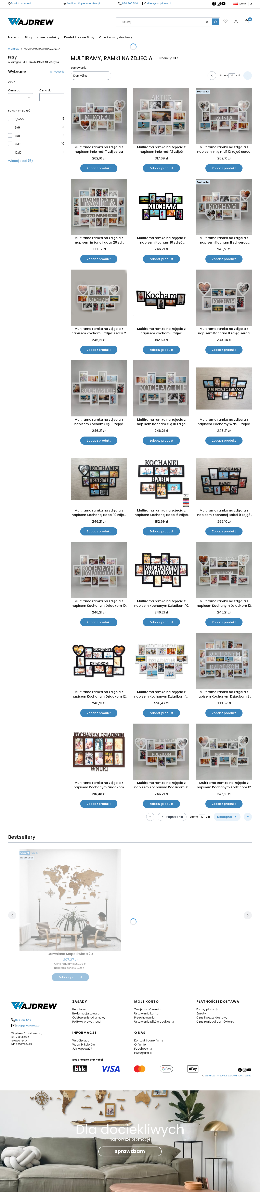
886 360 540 (130, 3)
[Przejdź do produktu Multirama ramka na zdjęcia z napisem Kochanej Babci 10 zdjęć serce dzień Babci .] (99, 479)
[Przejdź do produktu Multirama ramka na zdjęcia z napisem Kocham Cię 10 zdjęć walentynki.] (99, 388)
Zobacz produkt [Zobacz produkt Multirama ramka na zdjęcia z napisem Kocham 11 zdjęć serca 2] (99, 350)
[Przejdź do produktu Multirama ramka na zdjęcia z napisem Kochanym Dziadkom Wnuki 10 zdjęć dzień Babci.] (99, 752)
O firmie (140, 1044)
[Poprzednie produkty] (172, 817)
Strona (223, 75)
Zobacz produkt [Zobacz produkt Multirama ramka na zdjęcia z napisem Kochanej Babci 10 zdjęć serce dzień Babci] (99, 531)
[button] (215, 21)
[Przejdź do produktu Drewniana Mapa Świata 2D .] (70, 900)
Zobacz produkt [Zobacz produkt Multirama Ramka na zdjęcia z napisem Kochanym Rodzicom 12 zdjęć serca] (224, 804)
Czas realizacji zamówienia (215, 1022)
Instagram (142, 1053)
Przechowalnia (144, 1017)
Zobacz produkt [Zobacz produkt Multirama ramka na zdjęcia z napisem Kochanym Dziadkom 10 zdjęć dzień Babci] (99, 622)
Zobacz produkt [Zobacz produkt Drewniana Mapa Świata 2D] (70, 977)
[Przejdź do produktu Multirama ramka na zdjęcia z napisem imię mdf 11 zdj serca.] (99, 116)
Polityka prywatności (86, 1022)
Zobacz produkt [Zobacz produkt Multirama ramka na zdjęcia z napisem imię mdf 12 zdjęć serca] (224, 168)
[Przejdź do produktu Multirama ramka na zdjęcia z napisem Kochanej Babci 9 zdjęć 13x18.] (224, 479)
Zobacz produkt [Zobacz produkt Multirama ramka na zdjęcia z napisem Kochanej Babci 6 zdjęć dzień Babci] (161, 531)
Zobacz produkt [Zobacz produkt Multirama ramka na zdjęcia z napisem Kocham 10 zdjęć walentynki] (161, 259)
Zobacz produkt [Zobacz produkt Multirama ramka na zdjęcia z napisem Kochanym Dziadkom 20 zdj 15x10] (224, 713)
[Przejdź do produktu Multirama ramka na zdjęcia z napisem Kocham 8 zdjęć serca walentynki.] (224, 298)
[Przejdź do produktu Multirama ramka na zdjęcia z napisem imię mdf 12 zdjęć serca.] (224, 116)
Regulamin (79, 1009)
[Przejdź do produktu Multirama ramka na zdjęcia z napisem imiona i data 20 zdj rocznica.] (99, 207)
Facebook (141, 1049)
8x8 (17, 136)
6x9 (17, 128)
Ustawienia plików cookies (152, 1022)
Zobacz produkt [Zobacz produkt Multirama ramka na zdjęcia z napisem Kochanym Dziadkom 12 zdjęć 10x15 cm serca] (224, 622)
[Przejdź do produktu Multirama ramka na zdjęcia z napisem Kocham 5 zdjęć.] (161, 297)
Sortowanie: (79, 68)
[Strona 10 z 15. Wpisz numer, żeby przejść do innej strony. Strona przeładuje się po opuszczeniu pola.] (232, 75)
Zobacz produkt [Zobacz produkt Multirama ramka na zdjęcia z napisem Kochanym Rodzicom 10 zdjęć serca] (161, 804)
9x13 (18, 144)
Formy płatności (207, 1009)
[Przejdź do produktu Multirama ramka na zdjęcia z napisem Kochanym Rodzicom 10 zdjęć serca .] (161, 752)
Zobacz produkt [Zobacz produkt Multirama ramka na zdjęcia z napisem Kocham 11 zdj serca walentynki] (224, 259)
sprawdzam (130, 1151)
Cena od (14, 90)
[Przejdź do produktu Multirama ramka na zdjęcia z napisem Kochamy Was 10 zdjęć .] (224, 388)
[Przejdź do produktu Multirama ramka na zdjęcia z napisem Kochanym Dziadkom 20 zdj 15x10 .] (224, 661)
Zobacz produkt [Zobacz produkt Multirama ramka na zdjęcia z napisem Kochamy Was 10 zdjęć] (224, 441)
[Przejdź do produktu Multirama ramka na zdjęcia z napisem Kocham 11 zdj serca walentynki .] (224, 207)
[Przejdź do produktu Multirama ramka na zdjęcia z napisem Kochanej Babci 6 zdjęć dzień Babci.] (161, 479)
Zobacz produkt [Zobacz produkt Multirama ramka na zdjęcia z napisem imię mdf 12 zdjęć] (161, 168)
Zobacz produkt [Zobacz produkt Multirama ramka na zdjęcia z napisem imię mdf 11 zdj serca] (99, 168)
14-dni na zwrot (21, 3)
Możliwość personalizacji (83, 3)
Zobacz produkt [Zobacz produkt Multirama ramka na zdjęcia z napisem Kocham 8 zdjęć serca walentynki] (224, 350)
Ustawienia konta (146, 1013)
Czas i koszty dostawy (211, 1017)
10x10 (18, 153)
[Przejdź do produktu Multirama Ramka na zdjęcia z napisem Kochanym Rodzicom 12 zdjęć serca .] (224, 752)
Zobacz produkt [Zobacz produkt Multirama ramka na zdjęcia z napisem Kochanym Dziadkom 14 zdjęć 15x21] (161, 713)
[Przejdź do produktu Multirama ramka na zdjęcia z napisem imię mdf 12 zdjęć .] (161, 116)
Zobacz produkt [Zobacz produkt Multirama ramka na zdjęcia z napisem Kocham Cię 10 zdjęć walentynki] (99, 441)
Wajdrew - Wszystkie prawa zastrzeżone (228, 1075)
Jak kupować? (82, 1049)
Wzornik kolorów (83, 1044)
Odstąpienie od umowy (88, 1017)
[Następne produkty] (227, 817)
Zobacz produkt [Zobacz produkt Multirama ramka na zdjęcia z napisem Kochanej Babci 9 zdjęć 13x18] (224, 531)
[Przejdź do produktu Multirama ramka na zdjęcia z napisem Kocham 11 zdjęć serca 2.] (99, 298)
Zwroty (201, 1013)
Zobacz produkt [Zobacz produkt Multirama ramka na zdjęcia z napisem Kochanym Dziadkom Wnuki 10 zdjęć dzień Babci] (99, 804)
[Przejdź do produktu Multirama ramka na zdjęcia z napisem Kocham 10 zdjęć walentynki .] (161, 207)
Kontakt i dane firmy (148, 1040)
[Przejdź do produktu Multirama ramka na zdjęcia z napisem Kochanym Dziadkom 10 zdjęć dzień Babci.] (99, 570)
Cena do (45, 90)
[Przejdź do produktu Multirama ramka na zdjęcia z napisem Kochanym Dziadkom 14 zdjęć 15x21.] (161, 661)
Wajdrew (13, 48)
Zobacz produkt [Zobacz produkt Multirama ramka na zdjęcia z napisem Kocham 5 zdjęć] (161, 350)
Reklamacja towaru (86, 1013)
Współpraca (80, 1040)
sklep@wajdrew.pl (159, 3)
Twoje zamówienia (147, 1009)
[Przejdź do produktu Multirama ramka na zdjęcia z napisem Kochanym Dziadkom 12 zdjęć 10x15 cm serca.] (224, 570)
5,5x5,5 (19, 119)
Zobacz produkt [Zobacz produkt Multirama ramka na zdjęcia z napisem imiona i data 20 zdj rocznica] (99, 259)
